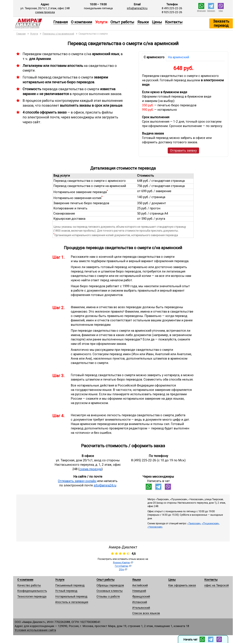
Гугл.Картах (121, 566)
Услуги (59, 579)
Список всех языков (146, 613)
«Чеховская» (155, 526)
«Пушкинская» (210, 523)
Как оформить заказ (182, 585)
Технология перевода (31, 596)
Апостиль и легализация (71, 602)
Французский (141, 596)
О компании (81, 22)
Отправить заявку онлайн (77, 481)
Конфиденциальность (32, 590)
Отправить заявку (183, 150)
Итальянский (141, 607)
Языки (143, 22)
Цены (157, 22)
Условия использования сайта (35, 630)
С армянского (154, 57)
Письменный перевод (70, 585)
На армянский (178, 57)
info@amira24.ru (137, 8)
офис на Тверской (216, 585)
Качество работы (29, 585)
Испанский (139, 602)
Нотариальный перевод (71, 596)
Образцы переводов (110, 585)
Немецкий (139, 590)
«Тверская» (194, 523)
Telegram (211, 11)
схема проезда (45, 12)
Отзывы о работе (108, 596)
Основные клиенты (109, 590)
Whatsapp (201, 11)
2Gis (121, 569)
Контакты (173, 22)
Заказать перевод (221, 23)
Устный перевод (66, 590)
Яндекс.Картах (121, 562)
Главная (60, 22)
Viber (221, 11)
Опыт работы (122, 22)
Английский (140, 585)
